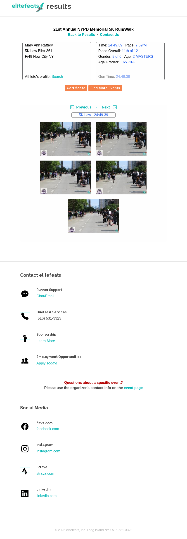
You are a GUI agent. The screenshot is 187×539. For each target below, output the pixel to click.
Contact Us (109, 35)
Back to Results (81, 35)
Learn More (45, 341)
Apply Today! (46, 363)
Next (109, 107)
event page (133, 388)
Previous (81, 107)
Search (57, 76)
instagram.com (48, 451)
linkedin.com (46, 496)
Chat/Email (45, 296)
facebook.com (47, 429)
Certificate (76, 88)
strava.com (45, 473)
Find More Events (105, 88)
